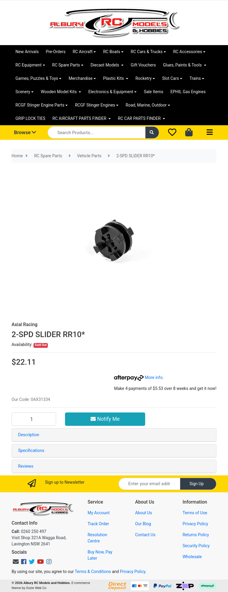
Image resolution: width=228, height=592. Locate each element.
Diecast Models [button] (105, 65)
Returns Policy (196, 534)
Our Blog (143, 523)
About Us (143, 512)
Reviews (25, 466)
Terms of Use (195, 512)
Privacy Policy (195, 523)
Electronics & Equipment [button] (110, 91)
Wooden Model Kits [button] (59, 91)
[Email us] (16, 561)
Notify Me (105, 419)
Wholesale (192, 556)
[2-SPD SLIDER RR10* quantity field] (34, 419)
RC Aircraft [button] (83, 51)
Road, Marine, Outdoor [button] (146, 105)
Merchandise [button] (81, 78)
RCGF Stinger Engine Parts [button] (39, 105)
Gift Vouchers (143, 65)
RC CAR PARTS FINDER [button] (140, 118)
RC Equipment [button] (28, 65)
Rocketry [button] (143, 78)
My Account (99, 512)
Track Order (98, 523)
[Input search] (96, 132)
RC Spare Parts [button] (66, 65)
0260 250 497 (29, 531)
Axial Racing (24, 324)
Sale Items (153, 91)
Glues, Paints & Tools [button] (183, 65)
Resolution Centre (97, 537)
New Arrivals (27, 51)
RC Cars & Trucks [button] (146, 51)
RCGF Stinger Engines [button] (95, 105)
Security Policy (196, 545)
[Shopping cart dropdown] (189, 132)
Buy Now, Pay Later (100, 555)
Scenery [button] (22, 91)
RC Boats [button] (111, 51)
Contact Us (145, 534)
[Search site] (152, 132)
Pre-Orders (55, 51)
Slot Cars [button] (170, 78)
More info (138, 377)
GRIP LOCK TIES (30, 118)
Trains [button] (195, 78)
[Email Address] (149, 484)
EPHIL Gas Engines (188, 91)
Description (28, 434)
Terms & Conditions (93, 571)
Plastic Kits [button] (114, 78)
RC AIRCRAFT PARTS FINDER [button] (80, 118)
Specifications (31, 450)
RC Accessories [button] (187, 51)
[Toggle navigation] (209, 132)
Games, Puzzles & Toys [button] (36, 78)
